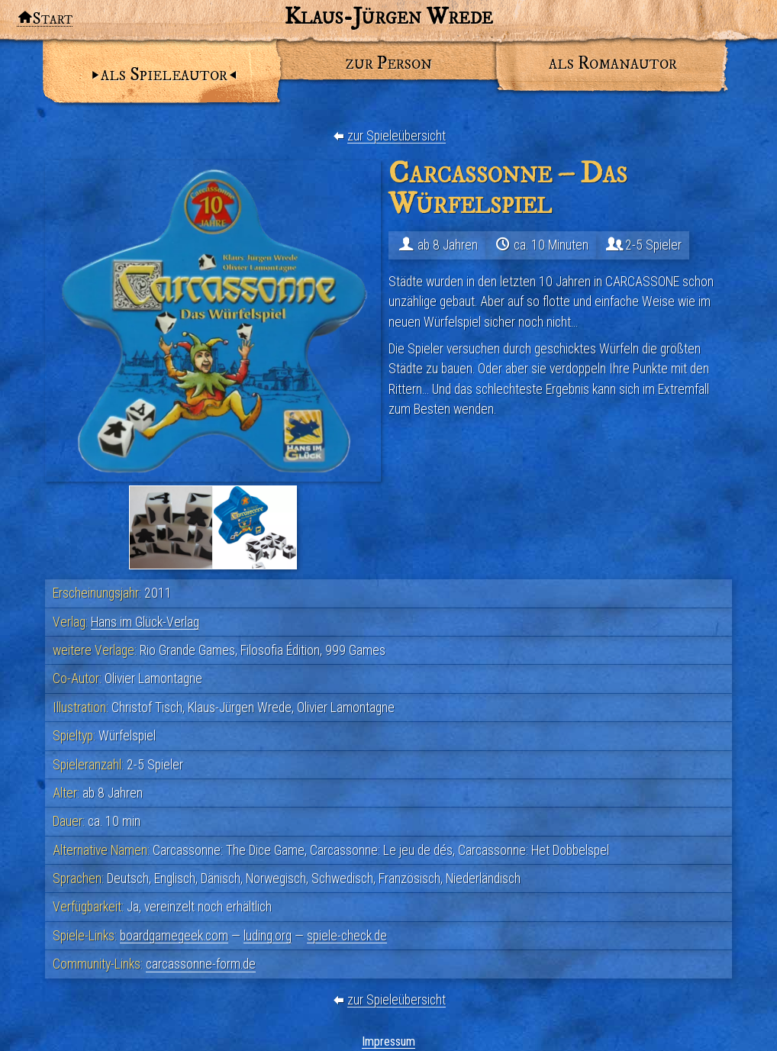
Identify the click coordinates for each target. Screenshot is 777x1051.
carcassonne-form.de (201, 964)
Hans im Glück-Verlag (145, 622)
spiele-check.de (347, 935)
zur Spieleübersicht (396, 135)
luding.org (267, 935)
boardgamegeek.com (174, 935)
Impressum (388, 1041)
